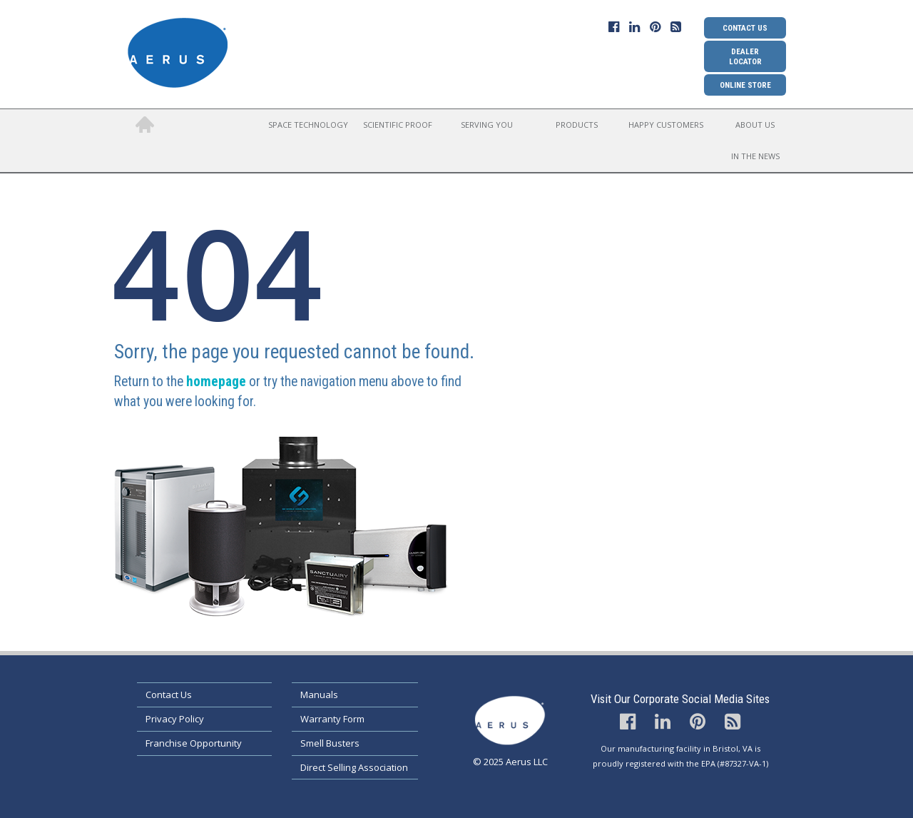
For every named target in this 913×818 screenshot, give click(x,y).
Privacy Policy (175, 718)
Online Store (745, 85)
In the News (755, 156)
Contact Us (745, 28)
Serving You (487, 124)
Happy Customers (665, 124)
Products (577, 124)
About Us (755, 124)
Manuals (319, 694)
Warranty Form (332, 718)
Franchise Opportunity (194, 743)
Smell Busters (329, 743)
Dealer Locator (745, 56)
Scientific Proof (397, 124)
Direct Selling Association (354, 767)
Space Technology (308, 124)
